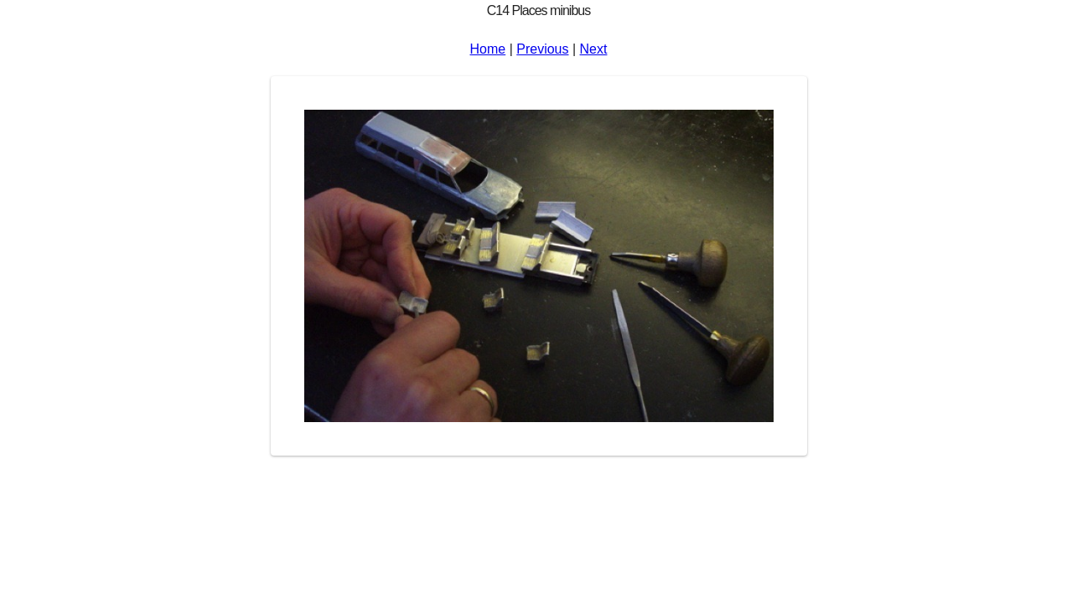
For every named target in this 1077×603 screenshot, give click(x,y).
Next (594, 49)
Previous (542, 49)
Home (488, 49)
